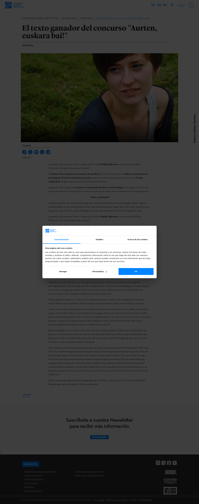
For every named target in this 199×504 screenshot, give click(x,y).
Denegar (63, 271)
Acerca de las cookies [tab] (138, 239)
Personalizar (99, 271)
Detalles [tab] (99, 239)
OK (136, 271)
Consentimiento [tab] (61, 239)
